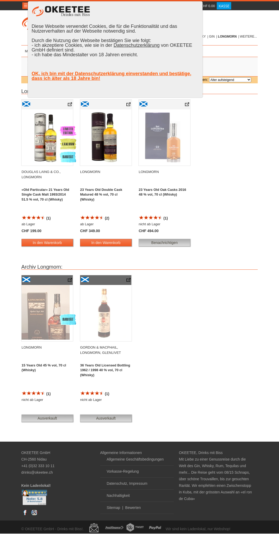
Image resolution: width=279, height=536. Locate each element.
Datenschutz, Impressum (127, 483)
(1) (36, 218)
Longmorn (227, 36)
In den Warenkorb (47, 243)
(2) (94, 218)
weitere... (248, 36)
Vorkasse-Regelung (123, 471)
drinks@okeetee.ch (37, 472)
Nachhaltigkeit (118, 495)
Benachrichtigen (164, 243)
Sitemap (113, 508)
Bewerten (133, 508)
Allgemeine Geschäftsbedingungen (135, 459)
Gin (212, 36)
